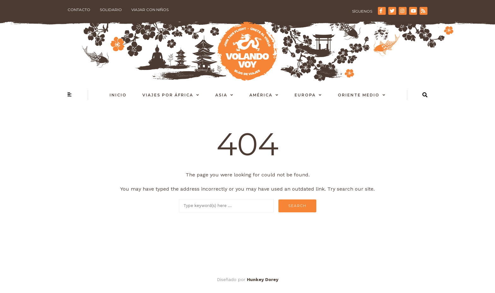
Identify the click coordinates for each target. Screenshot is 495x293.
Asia (221, 95)
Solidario (111, 9)
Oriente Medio (358, 95)
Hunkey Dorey (262, 279)
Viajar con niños (150, 9)
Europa (305, 95)
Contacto (79, 9)
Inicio (118, 95)
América (260, 95)
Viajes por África (167, 95)
